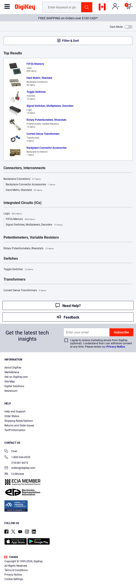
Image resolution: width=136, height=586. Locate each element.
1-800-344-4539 (17, 457)
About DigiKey (12, 367)
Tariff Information (14, 430)
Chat (10, 451)
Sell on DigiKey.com (16, 376)
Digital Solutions (14, 386)
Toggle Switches (18, 269)
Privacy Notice (115, 346)
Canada (11, 556)
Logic (13, 213)
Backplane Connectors (22, 179)
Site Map (9, 381)
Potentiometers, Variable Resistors (31, 238)
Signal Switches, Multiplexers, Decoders (34, 225)
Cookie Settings (13, 579)
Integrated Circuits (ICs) (23, 203)
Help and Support (14, 411)
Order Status (11, 416)
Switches (11, 259)
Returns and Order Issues (19, 425)
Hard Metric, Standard (24, 190)
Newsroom (10, 390)
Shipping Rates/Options (18, 420)
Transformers (14, 279)
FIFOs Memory (20, 219)
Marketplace (11, 372)
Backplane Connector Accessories (30, 184)
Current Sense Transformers (25, 290)
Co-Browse (14, 474)
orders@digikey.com (19, 468)
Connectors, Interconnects (24, 168)
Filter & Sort (70, 40)
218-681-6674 (16, 462)
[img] (25, 8)
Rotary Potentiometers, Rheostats (29, 248)
